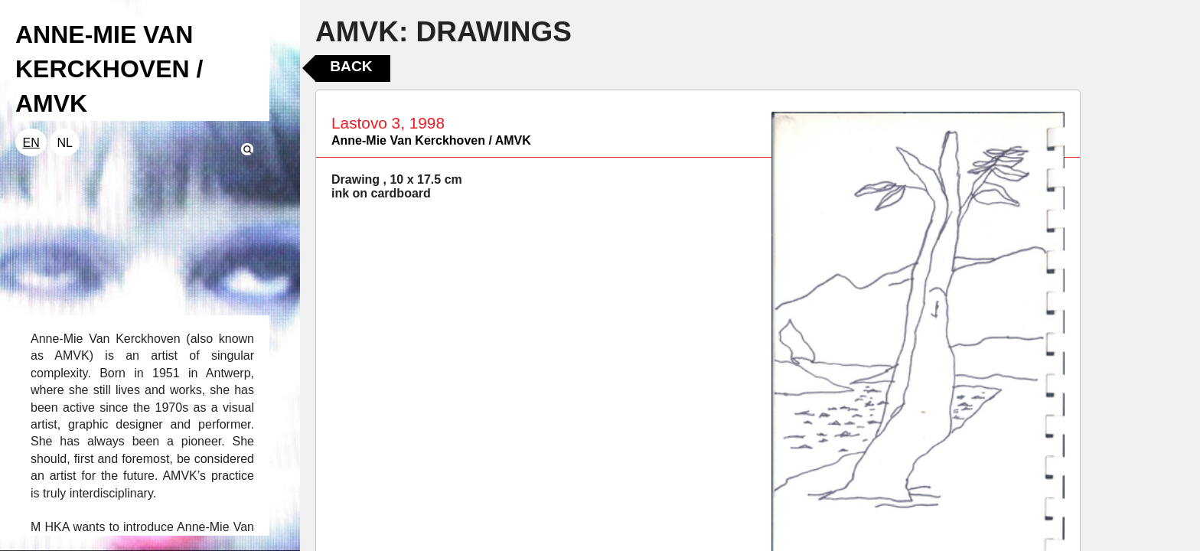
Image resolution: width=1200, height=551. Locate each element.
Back (351, 66)
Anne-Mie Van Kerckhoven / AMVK (431, 140)
